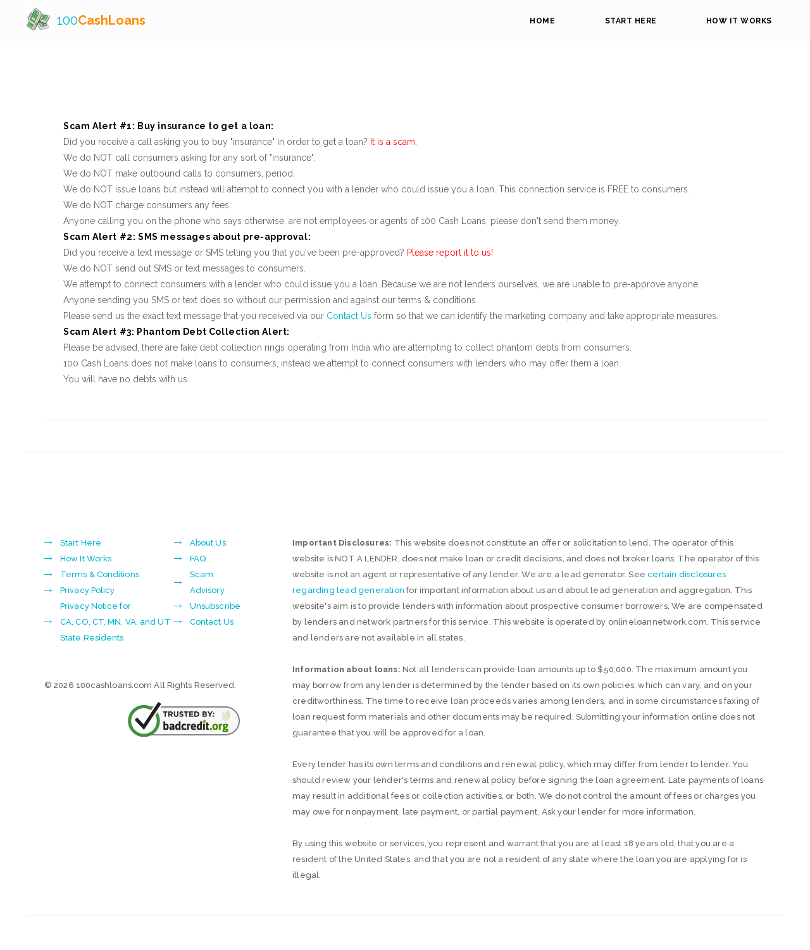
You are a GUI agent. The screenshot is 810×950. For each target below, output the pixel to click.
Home (542, 20)
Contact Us (349, 316)
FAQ (198, 558)
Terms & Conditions (99, 574)
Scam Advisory (207, 582)
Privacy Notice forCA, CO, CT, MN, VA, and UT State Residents (115, 621)
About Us (208, 542)
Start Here (631, 20)
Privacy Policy (87, 590)
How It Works (739, 20)
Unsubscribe (215, 606)
